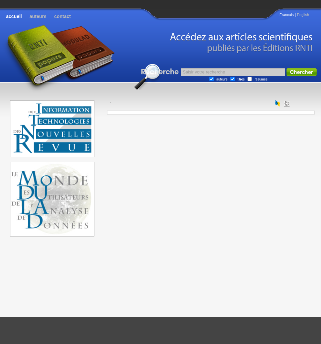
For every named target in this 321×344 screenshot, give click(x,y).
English (303, 15)
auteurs (38, 16)
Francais (286, 15)
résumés (261, 79)
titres (241, 79)
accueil (14, 16)
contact (62, 16)
